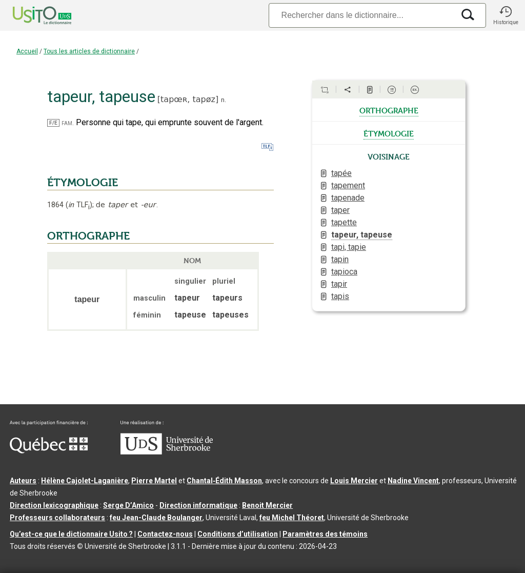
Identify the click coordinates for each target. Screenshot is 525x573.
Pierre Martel (154, 481)
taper (340, 210)
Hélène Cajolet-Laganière (84, 481)
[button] (505, 15)
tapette (344, 222)
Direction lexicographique (54, 505)
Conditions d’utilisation (237, 534)
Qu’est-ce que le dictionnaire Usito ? (71, 534)
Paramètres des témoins (325, 534)
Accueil (27, 51)
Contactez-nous (165, 534)
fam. (68, 122)
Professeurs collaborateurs (57, 517)
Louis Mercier (354, 481)
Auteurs (23, 481)
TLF (79, 205)
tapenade (348, 198)
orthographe (388, 110)
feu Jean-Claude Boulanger (156, 517)
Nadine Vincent (413, 481)
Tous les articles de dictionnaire (89, 51)
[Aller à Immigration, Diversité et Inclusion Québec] (49, 451)
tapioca (344, 271)
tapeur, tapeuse (361, 235)
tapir (339, 284)
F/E (53, 123)
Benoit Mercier (267, 505)
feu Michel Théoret (291, 517)
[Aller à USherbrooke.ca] (166, 452)
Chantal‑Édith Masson (224, 481)
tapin (340, 259)
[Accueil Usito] (31, 15)
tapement (348, 185)
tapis (340, 296)
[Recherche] (361, 15)
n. (223, 100)
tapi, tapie (348, 247)
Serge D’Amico (128, 505)
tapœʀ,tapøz (187, 99)
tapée (341, 173)
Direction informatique (198, 505)
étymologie (389, 133)
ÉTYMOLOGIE (82, 182)
